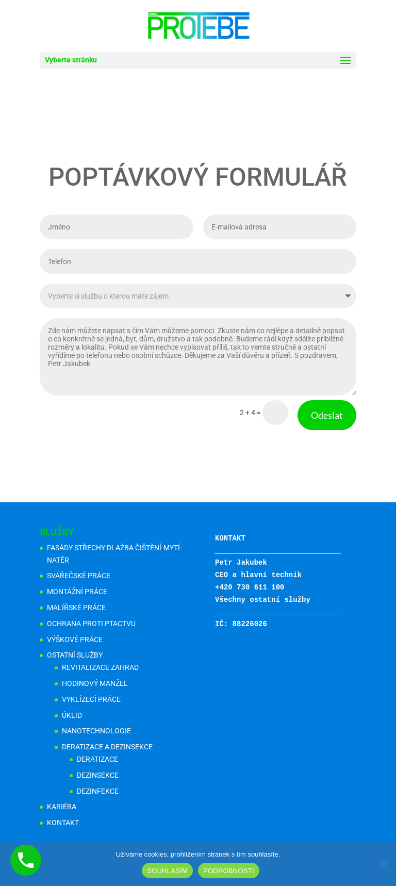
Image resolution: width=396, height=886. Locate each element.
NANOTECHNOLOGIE (96, 731)
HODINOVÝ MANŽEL (95, 683)
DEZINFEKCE (98, 791)
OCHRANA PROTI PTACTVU (91, 623)
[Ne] (383, 864)
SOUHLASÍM (167, 871)
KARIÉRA (61, 806)
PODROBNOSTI (228, 871)
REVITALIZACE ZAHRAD (100, 667)
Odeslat (274, 377)
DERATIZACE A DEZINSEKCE (107, 747)
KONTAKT (63, 822)
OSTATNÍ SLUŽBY (75, 655)
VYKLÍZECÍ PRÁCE (91, 699)
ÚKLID (72, 715)
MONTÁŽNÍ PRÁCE (77, 591)
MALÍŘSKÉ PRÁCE (76, 607)
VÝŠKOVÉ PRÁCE (75, 639)
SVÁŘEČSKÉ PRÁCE (78, 575)
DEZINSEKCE (98, 775)
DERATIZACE (97, 759)
